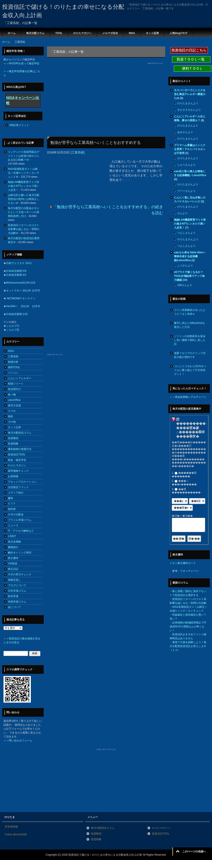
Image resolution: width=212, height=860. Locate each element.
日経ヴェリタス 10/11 (19, 263)
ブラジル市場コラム (19, 519)
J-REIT (12, 536)
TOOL (59, 33)
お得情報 (13, 476)
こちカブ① (12, 325)
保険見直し (14, 579)
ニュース (13, 525)
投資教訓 (13, 438)
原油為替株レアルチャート (190, 396)
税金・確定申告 (17, 460)
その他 (12, 421)
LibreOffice (14, 400)
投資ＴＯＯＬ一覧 (191, 59)
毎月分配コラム (35, 33)
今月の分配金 (16, 514)
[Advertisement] (86, 95)
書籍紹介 (13, 547)
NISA (132, 33)
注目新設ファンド (18, 487)
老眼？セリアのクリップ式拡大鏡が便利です (189, 355)
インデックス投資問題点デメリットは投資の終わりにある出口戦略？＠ (23, 155)
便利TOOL (14, 367)
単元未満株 (14, 541)
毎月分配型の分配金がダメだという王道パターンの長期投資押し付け (23, 212)
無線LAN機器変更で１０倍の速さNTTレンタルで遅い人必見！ (23, 186)
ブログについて (17, 585)
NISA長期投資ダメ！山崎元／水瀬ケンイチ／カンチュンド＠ (23, 172)
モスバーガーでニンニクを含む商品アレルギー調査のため (189, 94)
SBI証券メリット (19, 125)
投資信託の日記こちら (189, 50)
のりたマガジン (82, 33)
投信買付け (14, 389)
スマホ (12, 410)
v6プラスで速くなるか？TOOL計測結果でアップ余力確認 (189, 276)
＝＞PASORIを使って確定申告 (21, 63)
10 (184, 279)
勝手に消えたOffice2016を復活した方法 (189, 325)
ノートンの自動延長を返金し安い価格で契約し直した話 (189, 340)
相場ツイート (16, 383)
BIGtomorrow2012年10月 (21, 282)
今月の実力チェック (19, 574)
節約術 (12, 509)
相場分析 (13, 361)
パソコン (13, 372)
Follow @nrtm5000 (16, 834)
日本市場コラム (17, 590)
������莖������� (184, 474)
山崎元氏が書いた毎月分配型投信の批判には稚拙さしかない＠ (23, 199)
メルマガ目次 (110, 33)
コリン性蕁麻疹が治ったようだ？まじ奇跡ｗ (189, 311)
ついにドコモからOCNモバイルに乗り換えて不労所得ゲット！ (190, 370)
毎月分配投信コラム (19, 432)
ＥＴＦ (12, 503)
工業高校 (77, 152)
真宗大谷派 (14, 405)
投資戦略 (13, 443)
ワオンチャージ (189, 570)
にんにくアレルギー (19, 378)
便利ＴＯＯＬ (192, 68)
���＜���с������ (184, 483)
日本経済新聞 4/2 (16, 274)
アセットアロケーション (22, 481)
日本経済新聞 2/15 (17, 314)
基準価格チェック (18, 470)
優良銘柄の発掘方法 (19, 449)
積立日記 (13, 568)
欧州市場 (13, 596)
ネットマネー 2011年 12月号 (23, 290)
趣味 (10, 498)
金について (14, 607)
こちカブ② (12, 329)
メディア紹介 (16, 492)
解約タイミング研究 (19, 552)
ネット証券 (152, 33)
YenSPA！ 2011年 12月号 (23, 306)
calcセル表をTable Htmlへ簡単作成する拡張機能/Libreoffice (189, 256)
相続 (10, 416)
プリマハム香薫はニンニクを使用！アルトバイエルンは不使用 (189, 149)
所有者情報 (11, 826)
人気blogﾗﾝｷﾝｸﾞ (179, 33)
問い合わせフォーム (20, 740)
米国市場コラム (17, 601)
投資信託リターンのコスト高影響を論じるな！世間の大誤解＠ (23, 229)
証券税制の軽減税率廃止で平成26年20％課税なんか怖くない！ (188, 626)
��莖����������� (186, 491)
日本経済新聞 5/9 (16, 270)
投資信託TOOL (16, 454)
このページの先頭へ (194, 851)
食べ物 (12, 394)
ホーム (12, 33)
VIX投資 (12, 563)
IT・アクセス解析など (21, 530)
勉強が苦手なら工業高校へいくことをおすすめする (95, 142)
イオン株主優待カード (183, 563)
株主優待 (13, 558)
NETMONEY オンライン (20, 298)
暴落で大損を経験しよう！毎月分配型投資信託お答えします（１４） (188, 646)
